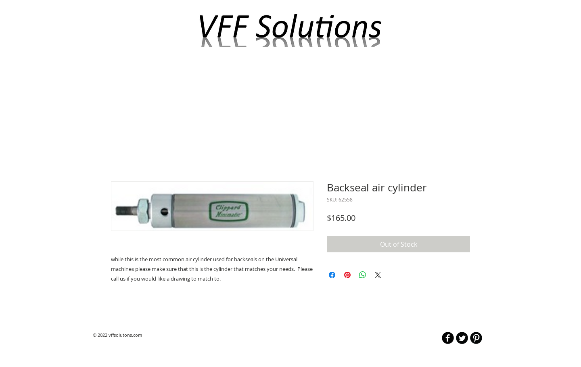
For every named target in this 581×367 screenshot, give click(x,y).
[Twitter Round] (462, 338)
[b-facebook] (448, 338)
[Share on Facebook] (332, 275)
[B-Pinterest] (476, 338)
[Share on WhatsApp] (363, 275)
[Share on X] (378, 275)
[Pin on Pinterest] (347, 275)
